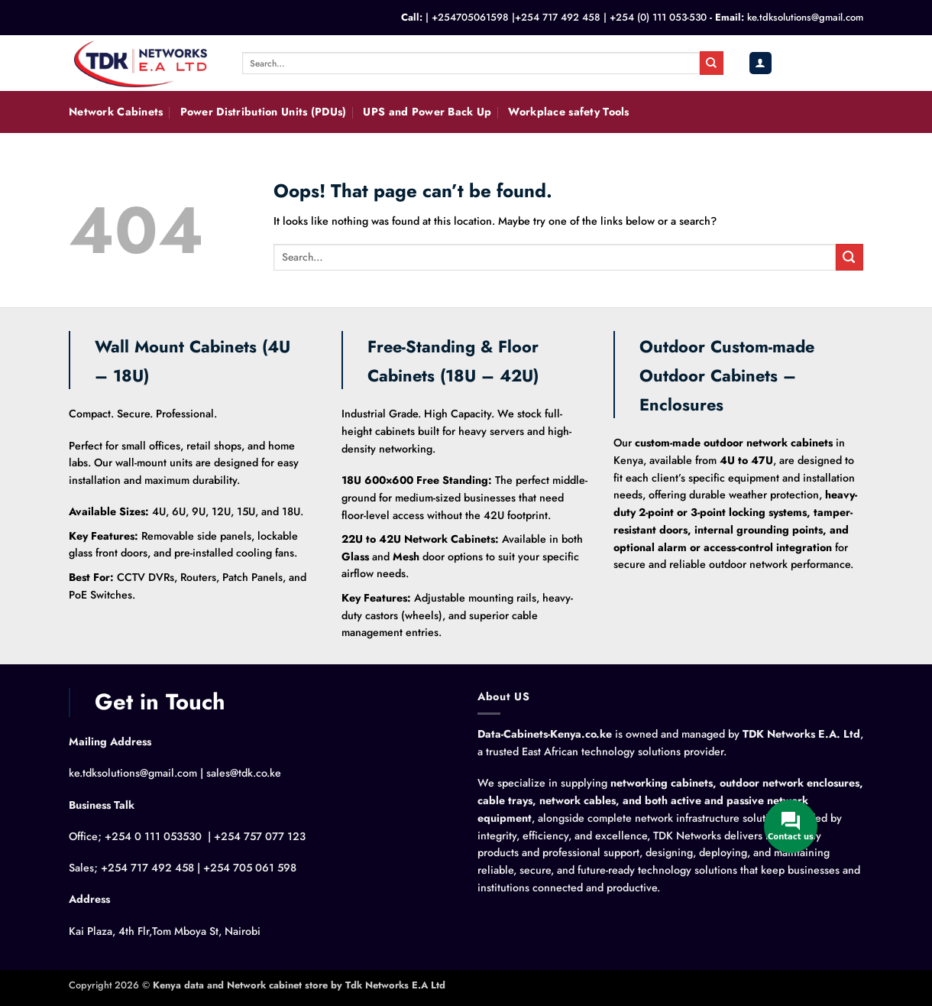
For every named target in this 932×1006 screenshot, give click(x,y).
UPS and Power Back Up (427, 111)
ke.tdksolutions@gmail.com (805, 17)
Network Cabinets (116, 111)
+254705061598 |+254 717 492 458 (516, 17)
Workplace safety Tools (568, 111)
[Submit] (711, 62)
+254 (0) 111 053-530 (658, 17)
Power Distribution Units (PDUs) (263, 111)
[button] (760, 63)
